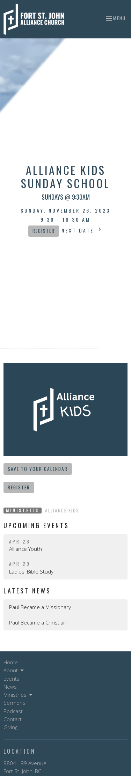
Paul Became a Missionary (40, 607)
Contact (12, 719)
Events (11, 678)
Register (43, 231)
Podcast (13, 711)
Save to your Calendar (38, 468)
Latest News (27, 590)
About (14, 670)
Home (10, 662)
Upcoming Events (36, 525)
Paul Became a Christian (37, 622)
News (10, 686)
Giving (10, 727)
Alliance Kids (62, 510)
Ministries (18, 695)
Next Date (82, 230)
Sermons (14, 702)
